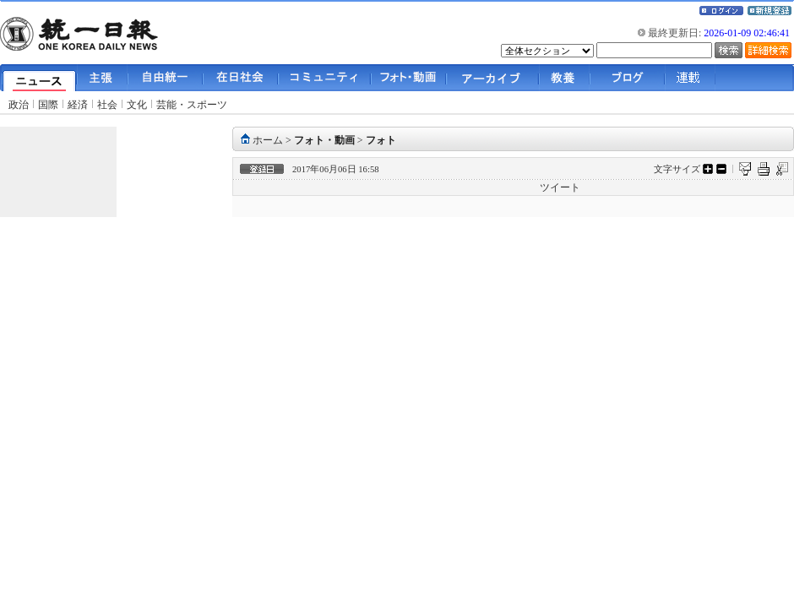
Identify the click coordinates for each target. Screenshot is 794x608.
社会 (107, 105)
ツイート (560, 187)
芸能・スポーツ (191, 105)
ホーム (268, 140)
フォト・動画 (324, 140)
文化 (137, 105)
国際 (48, 105)
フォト (381, 140)
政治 (18, 105)
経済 (78, 105)
